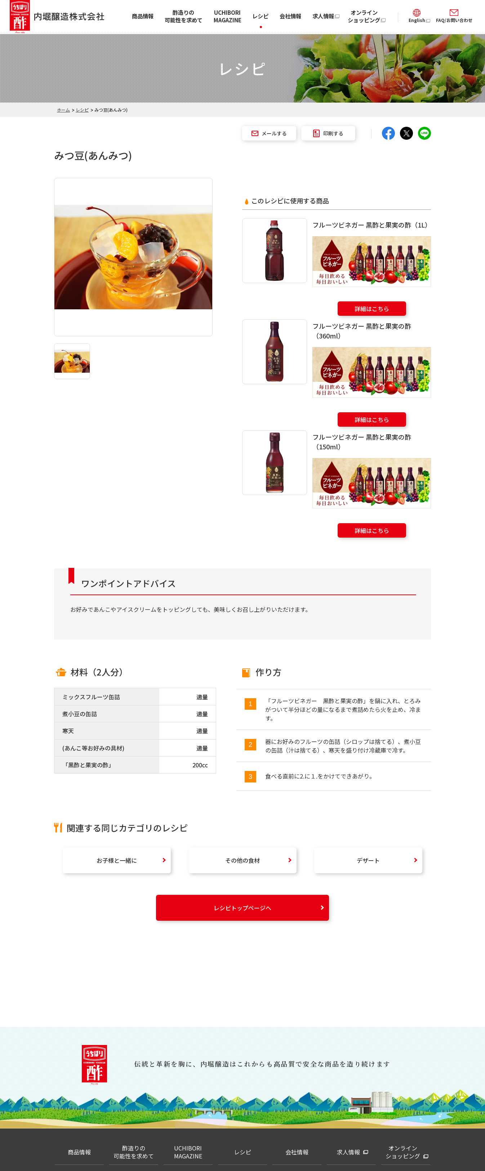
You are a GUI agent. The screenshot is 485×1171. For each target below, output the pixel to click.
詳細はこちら (372, 308)
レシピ (260, 16)
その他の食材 (242, 860)
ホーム (63, 110)
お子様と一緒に (117, 860)
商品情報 (142, 16)
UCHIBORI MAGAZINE (227, 16)
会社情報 (290, 16)
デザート (368, 860)
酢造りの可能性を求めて (184, 16)
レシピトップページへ (242, 907)
